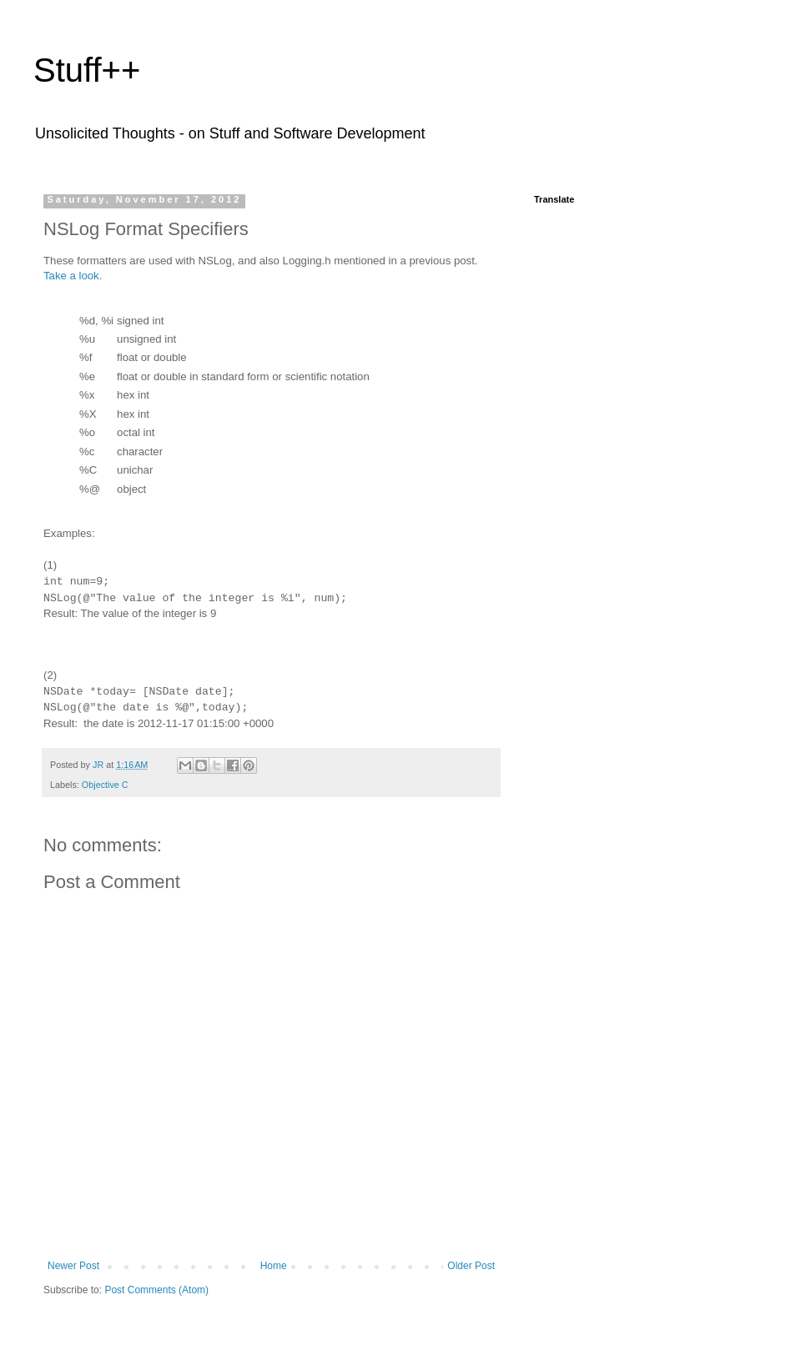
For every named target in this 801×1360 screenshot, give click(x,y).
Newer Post (73, 1266)
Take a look (71, 275)
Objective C (105, 785)
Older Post (471, 1266)
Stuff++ (86, 70)
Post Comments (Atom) (156, 1290)
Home (273, 1266)
